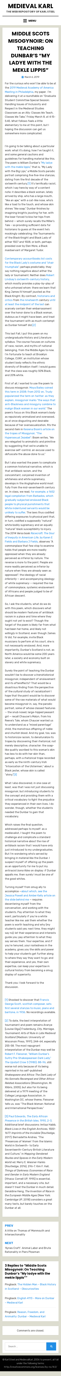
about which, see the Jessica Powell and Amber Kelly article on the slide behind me (30, 895)
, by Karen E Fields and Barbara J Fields (29, 537)
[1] (29, 183)
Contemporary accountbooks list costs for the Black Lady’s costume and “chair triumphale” (29, 262)
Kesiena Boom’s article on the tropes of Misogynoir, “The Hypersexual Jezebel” (29, 433)
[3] (15, 774)
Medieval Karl (30, 6)
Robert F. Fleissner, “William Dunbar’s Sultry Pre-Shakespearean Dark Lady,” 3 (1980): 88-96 (28, 1058)
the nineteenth (29, 300)
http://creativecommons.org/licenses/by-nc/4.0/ (30, 1367)
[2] (34, 325)
